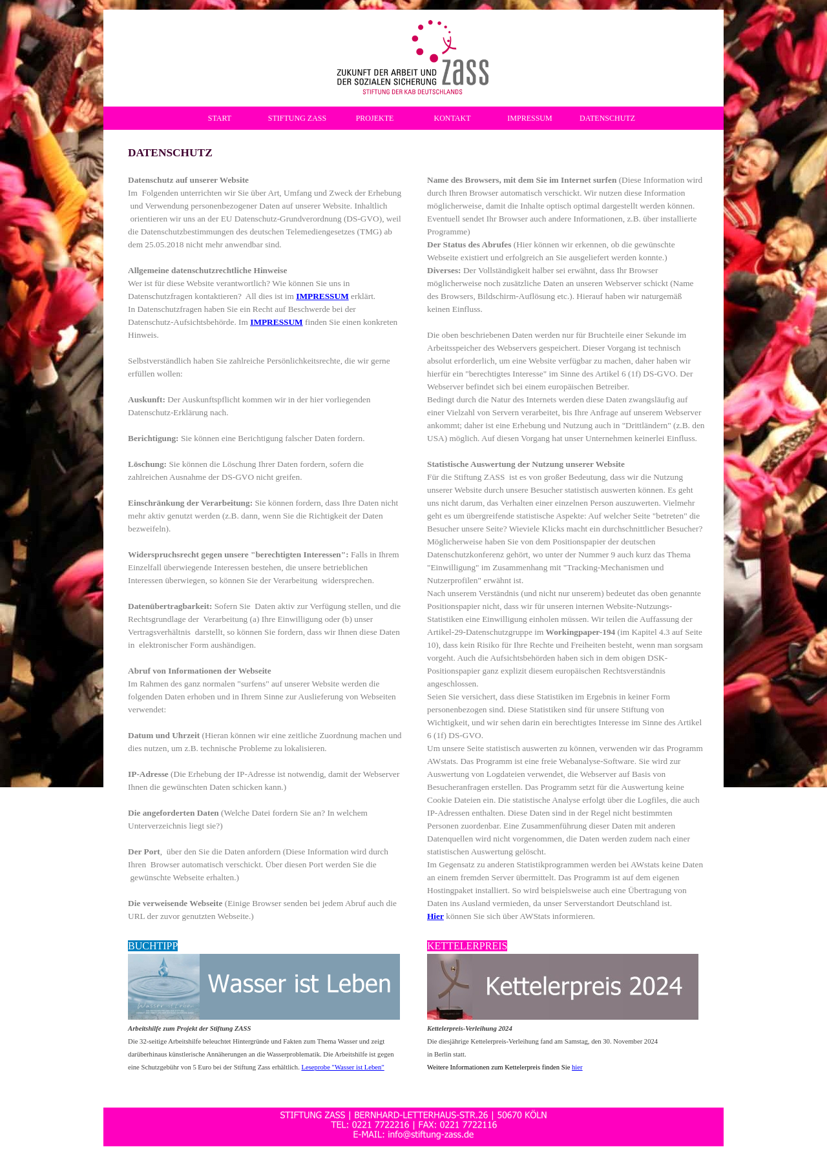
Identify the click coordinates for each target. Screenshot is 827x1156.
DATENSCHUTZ (607, 118)
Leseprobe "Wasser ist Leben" (342, 1067)
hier (577, 1067)
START (219, 118)
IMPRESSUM (529, 118)
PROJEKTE (375, 118)
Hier (435, 916)
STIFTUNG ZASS (297, 118)
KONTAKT (452, 118)
